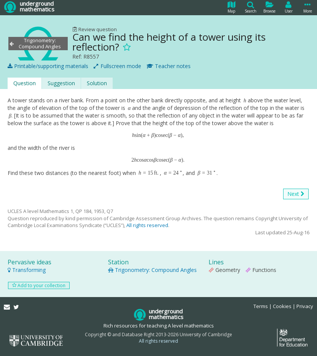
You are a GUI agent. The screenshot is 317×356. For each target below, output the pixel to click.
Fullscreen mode (117, 66)
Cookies (282, 306)
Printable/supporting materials (48, 66)
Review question (94, 29)
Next (295, 194)
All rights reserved (147, 225)
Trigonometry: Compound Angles (152, 269)
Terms (260, 306)
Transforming (27, 269)
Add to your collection (38, 285)
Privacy (304, 306)
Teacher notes (169, 66)
